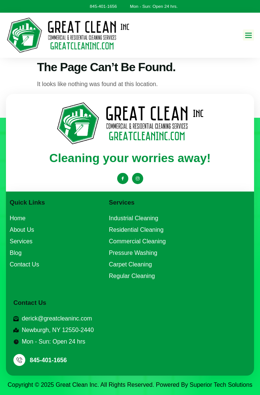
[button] (248, 35)
